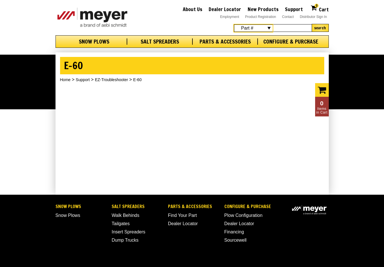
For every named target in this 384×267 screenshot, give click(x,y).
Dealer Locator (225, 9)
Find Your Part (182, 215)
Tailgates (121, 223)
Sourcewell (235, 240)
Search (320, 28)
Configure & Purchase (290, 41)
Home (65, 79)
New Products (263, 9)
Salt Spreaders (160, 41)
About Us (192, 9)
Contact (288, 17)
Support (294, 9)
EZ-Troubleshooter (111, 79)
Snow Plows (94, 41)
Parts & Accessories (225, 41)
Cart (319, 8)
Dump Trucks (125, 240)
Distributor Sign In (313, 17)
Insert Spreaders (128, 231)
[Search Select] (253, 28)
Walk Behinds (125, 215)
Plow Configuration (243, 215)
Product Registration (260, 17)
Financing (234, 231)
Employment (229, 17)
